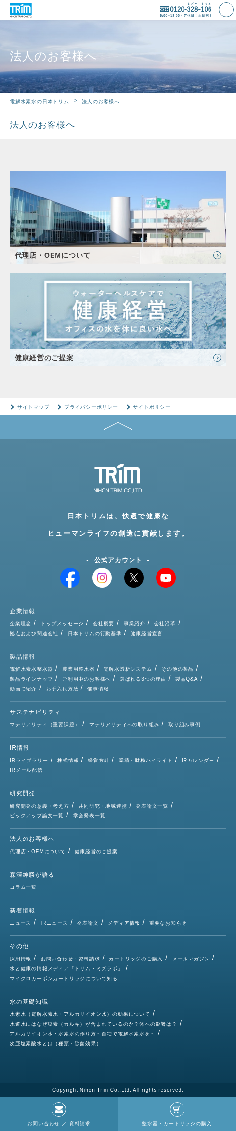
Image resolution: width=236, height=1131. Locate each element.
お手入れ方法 (62, 688)
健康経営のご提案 (96, 851)
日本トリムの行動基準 (95, 633)
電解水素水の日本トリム (39, 101)
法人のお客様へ (32, 839)
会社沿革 (165, 623)
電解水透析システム (128, 669)
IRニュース (54, 923)
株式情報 (68, 760)
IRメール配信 (26, 770)
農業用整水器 (78, 669)
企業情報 (22, 611)
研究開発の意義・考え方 (39, 806)
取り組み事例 (184, 724)
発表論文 (88, 923)
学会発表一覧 (89, 815)
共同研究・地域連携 (103, 806)
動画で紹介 (23, 688)
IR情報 (19, 748)
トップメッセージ (62, 623)
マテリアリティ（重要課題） (45, 724)
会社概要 (103, 623)
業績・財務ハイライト (146, 760)
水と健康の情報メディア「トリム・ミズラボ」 (66, 968)
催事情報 (98, 688)
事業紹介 (134, 623)
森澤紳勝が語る (32, 875)
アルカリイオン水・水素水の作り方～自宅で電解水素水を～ (83, 1033)
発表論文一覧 (152, 806)
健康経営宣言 (147, 633)
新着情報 (22, 910)
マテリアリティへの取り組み (124, 724)
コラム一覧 (23, 887)
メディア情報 (124, 923)
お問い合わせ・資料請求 (70, 958)
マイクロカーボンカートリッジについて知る (64, 978)
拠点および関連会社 (34, 633)
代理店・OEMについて (38, 851)
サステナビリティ (35, 712)
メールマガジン (191, 958)
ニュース (20, 923)
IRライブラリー (29, 760)
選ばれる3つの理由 (143, 679)
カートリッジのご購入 (136, 958)
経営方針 (98, 760)
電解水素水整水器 (31, 669)
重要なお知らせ (168, 923)
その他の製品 (177, 669)
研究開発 (22, 793)
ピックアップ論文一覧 (37, 815)
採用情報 (20, 958)
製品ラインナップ (31, 679)
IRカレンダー (198, 760)
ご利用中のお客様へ (86, 679)
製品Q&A (186, 679)
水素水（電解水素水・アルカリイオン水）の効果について (80, 1014)
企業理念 (20, 623)
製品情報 (22, 657)
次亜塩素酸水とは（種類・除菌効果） (56, 1043)
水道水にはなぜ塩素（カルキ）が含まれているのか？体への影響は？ (93, 1024)
